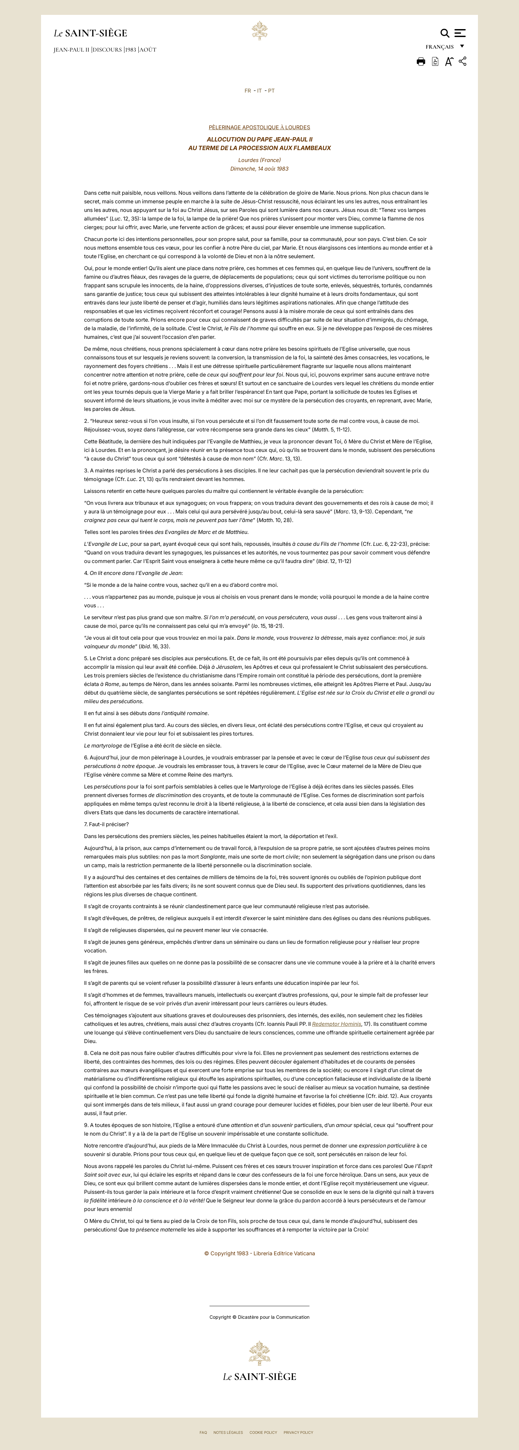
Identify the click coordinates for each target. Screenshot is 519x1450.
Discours (108, 49)
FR (248, 90)
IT (259, 90)
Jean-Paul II (72, 49)
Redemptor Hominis (336, 1024)
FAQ (203, 1432)
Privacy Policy (298, 1432)
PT (271, 90)
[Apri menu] (459, 33)
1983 (131, 49)
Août (147, 49)
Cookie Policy (263, 1432)
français (440, 49)
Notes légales (228, 1432)
